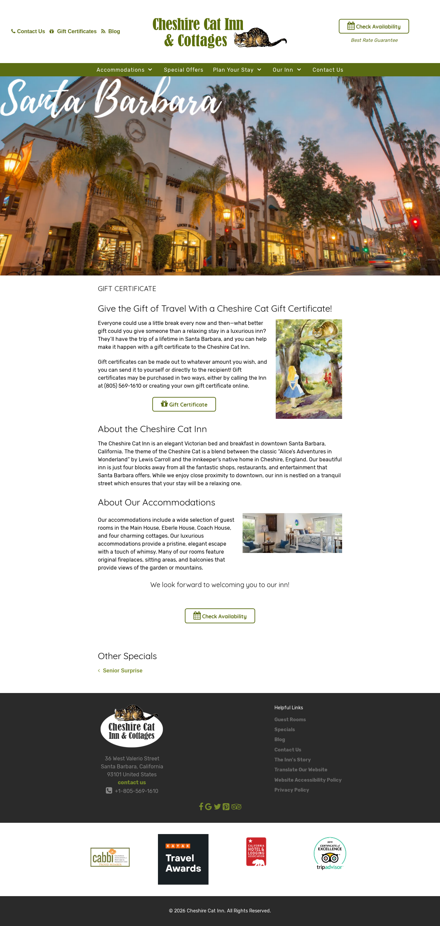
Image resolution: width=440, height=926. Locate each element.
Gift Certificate (184, 404)
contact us (132, 782)
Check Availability (374, 26)
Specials (284, 730)
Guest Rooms (290, 720)
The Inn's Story (292, 760)
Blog (279, 739)
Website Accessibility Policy (308, 780)
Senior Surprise (120, 670)
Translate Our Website (301, 770)
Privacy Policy (291, 790)
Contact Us (287, 750)
